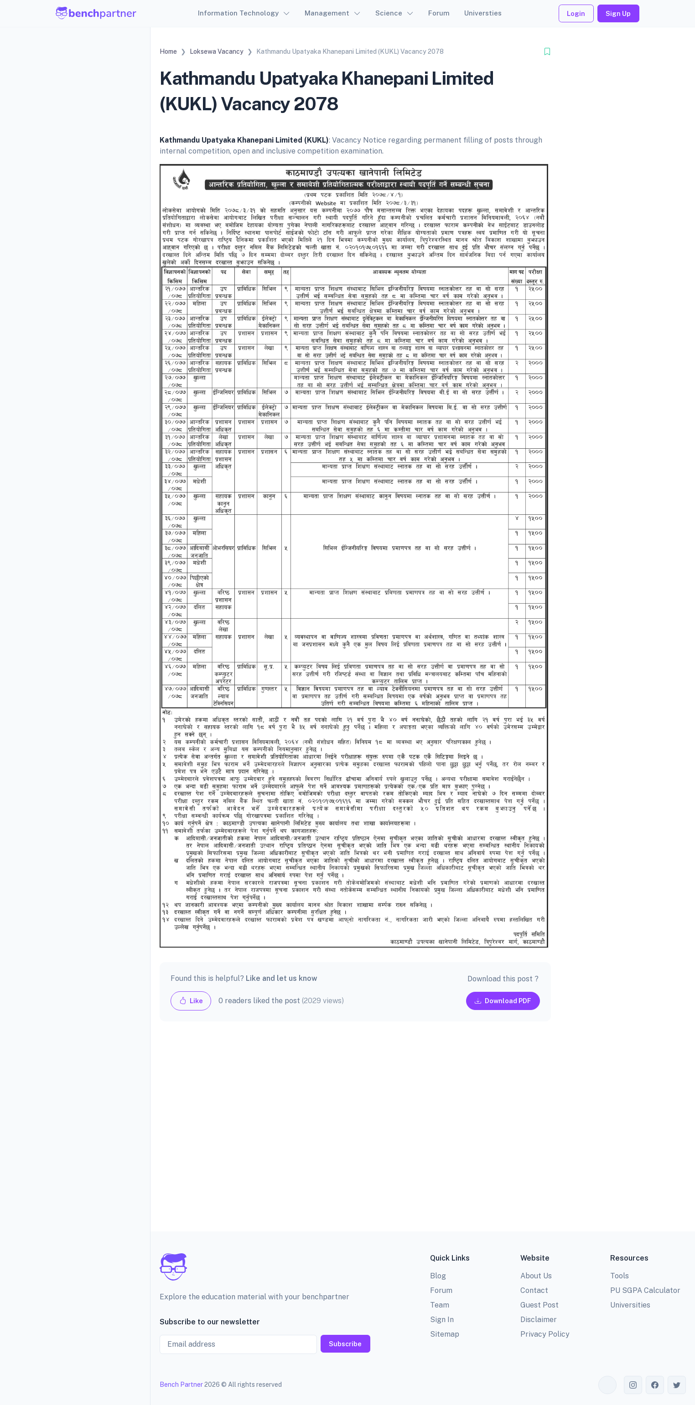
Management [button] (327, 13)
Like (191, 1000)
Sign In (442, 1319)
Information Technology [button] (238, 13)
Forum (439, 13)
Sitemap (444, 1334)
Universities (630, 1305)
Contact (534, 1290)
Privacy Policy (545, 1334)
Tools (619, 1276)
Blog (438, 1276)
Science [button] (388, 13)
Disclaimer (538, 1319)
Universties (483, 13)
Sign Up (618, 13)
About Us (536, 1276)
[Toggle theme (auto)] (607, 1385)
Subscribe (345, 1344)
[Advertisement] (355, 1133)
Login (576, 13)
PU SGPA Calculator (645, 1290)
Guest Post (539, 1305)
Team (439, 1305)
